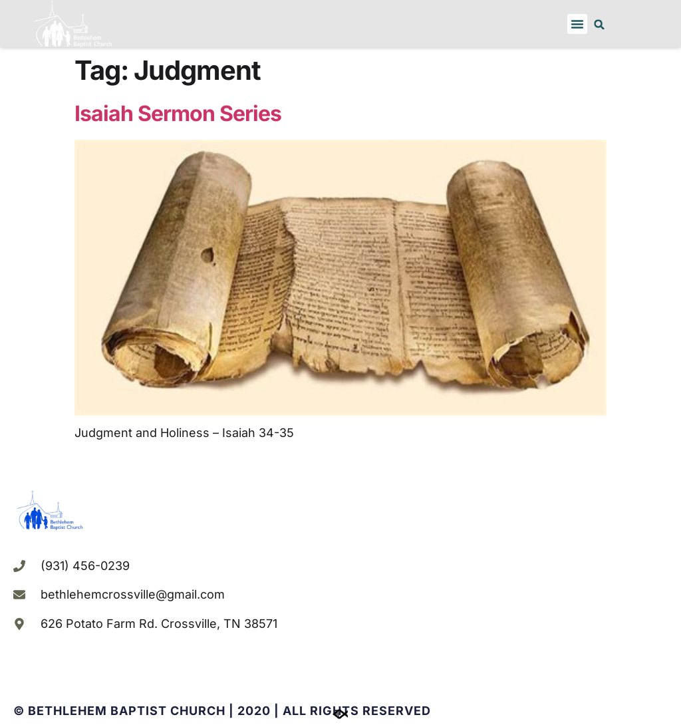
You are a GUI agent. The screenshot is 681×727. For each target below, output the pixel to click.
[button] (577, 24)
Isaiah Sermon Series (177, 113)
